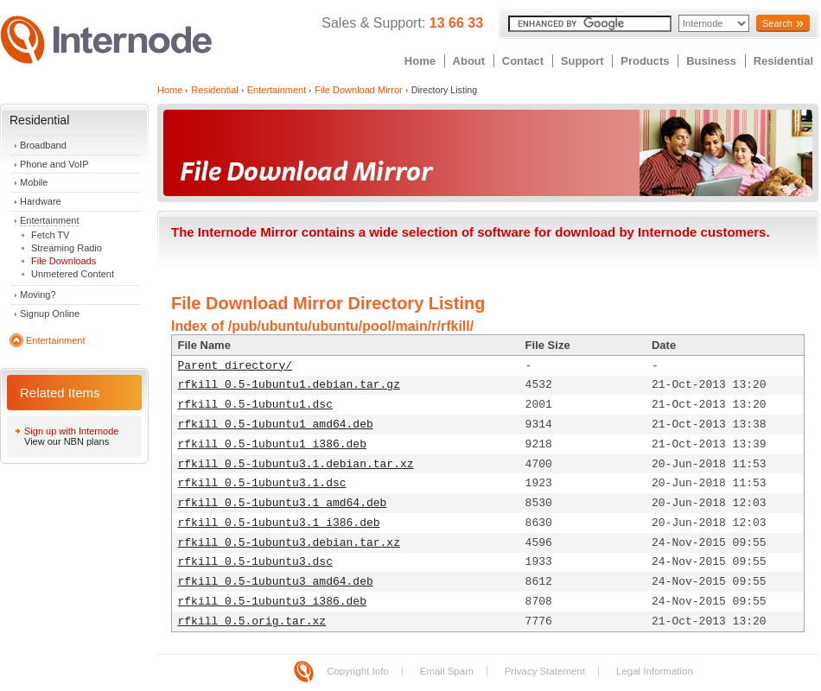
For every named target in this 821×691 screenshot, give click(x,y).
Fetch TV (50, 235)
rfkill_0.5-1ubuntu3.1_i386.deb (279, 523)
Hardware (40, 201)
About (469, 60)
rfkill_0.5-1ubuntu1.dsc (255, 404)
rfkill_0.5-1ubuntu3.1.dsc (262, 483)
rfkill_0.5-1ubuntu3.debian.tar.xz (289, 542)
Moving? (38, 294)
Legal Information (654, 671)
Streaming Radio (66, 248)
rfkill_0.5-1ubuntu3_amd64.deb (275, 581)
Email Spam (447, 671)
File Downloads (63, 261)
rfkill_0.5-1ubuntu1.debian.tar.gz (289, 384)
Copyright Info (358, 671)
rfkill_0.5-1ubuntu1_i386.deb (272, 444)
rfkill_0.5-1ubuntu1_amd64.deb (275, 424)
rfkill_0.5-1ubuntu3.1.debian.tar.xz (296, 464)
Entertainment (49, 220)
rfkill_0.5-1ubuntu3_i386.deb (272, 601)
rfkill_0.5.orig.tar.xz (252, 621)
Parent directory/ (235, 365)
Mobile (34, 182)
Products (645, 60)
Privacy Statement (545, 671)
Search (777, 23)
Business (711, 60)
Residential (783, 60)
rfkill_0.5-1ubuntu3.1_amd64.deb (282, 503)
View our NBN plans (66, 441)
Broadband (43, 145)
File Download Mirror (358, 90)
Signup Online (50, 313)
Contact (523, 60)
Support (582, 60)
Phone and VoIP (54, 164)
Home (420, 60)
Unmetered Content (72, 274)
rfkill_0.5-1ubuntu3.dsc (255, 561)
